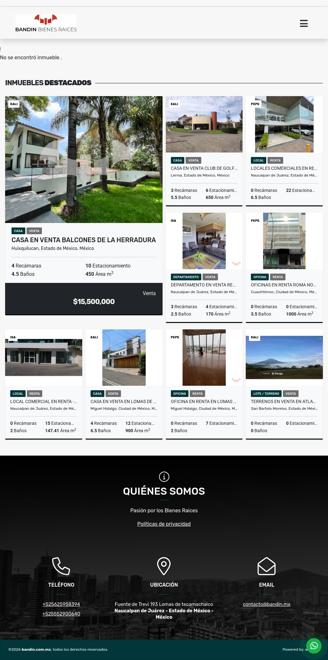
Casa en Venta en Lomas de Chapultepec (124, 401)
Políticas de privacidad (164, 524)
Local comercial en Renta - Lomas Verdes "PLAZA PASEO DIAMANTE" (43, 401)
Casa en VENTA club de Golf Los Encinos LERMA (204, 168)
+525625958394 (61, 604)
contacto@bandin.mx (266, 604)
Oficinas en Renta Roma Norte (284, 284)
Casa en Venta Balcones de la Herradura (84, 240)
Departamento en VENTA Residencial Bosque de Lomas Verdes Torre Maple (204, 284)
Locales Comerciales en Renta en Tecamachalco (284, 168)
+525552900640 (61, 614)
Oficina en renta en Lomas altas (204, 401)
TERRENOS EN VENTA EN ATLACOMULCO (284, 401)
